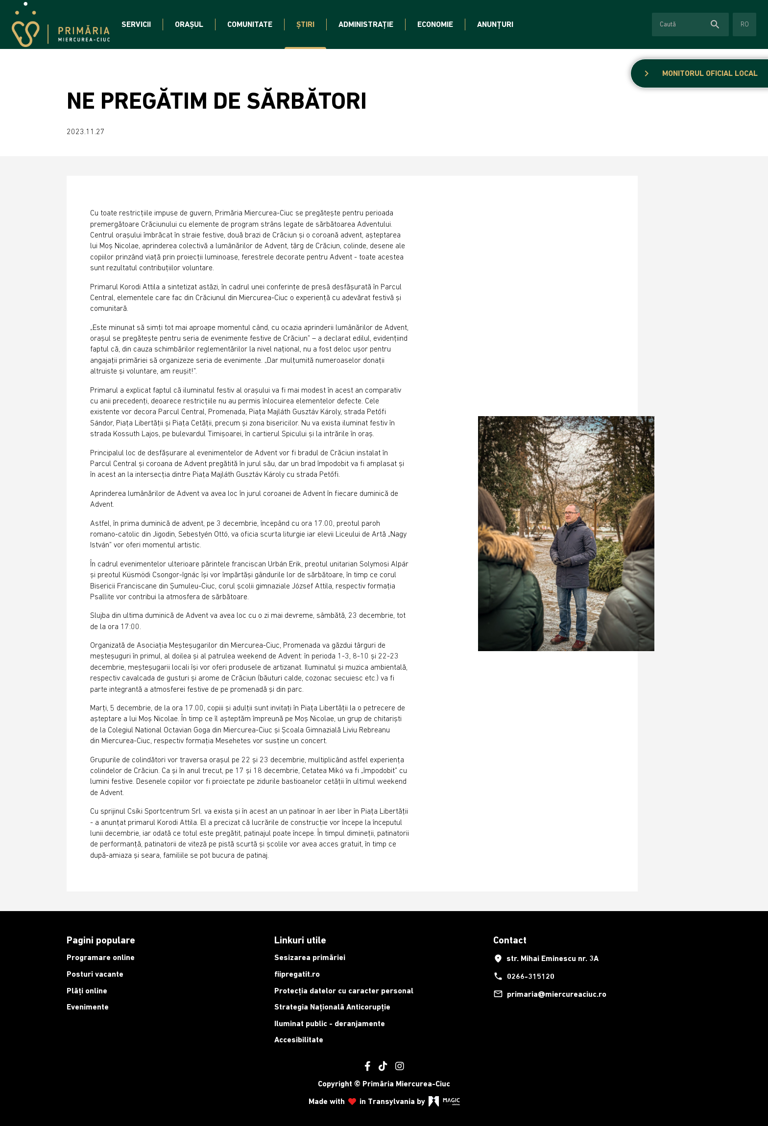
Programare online (101, 957)
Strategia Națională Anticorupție (332, 1006)
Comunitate (249, 24)
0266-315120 (523, 976)
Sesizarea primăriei (309, 957)
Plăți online (87, 990)
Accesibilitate (298, 1039)
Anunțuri (495, 24)
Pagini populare (101, 940)
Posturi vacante (95, 974)
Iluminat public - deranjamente (329, 1023)
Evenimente (88, 1006)
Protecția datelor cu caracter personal (343, 990)
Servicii (136, 24)
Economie (435, 24)
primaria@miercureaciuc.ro (549, 994)
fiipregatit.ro (297, 974)
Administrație (365, 24)
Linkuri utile (300, 940)
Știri (305, 24)
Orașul (189, 24)
